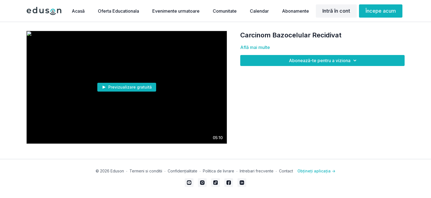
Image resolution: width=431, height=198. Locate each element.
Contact (286, 171)
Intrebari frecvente (256, 171)
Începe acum (381, 11)
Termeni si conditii (145, 171)
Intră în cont (336, 11)
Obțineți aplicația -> (316, 171)
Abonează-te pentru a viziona (323, 60)
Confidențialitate (182, 171)
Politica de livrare (218, 171)
